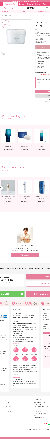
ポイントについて (38, 411)
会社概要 (29, 429)
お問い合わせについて (39, 417)
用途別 (10, 15)
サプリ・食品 (8, 406)
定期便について (43, 11)
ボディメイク (8, 411)
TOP (2, 15)
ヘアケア (7, 409)
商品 (6, 15)
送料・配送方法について (39, 402)
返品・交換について (38, 409)
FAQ (35, 415)
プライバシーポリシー (38, 429)
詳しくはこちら (16, 343)
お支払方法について (38, 404)
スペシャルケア (21, 15)
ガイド (23, 11)
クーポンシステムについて (40, 413)
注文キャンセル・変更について (41, 406)
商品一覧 (5, 11)
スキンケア (15, 15)
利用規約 (47, 429)
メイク (6, 404)
